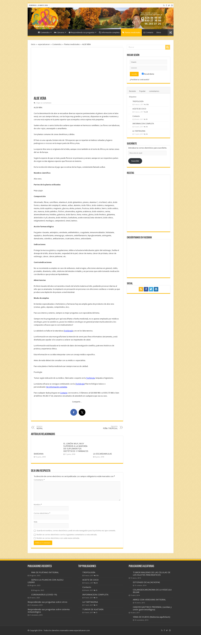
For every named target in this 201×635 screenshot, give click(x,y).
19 (146, 119)
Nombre (38, 505)
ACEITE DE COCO (139, 109)
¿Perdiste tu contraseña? (139, 80)
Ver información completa (56, 387)
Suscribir (135, 161)
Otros (158, 32)
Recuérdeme (148, 74)
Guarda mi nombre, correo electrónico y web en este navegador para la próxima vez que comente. (76, 531)
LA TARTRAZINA (138, 131)
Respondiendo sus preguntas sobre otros (47, 602)
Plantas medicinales (131, 32)
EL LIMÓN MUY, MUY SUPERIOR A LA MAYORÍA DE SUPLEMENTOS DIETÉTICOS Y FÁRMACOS (75, 447)
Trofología (68, 331)
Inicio (32, 32)
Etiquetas (132, 97)
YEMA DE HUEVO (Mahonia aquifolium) (151, 617)
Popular (142, 91)
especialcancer (44, 44)
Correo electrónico (42, 513)
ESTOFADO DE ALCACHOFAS (146, 582)
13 (96, 612)
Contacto (148, 32)
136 (147, 104)
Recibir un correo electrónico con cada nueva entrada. (58, 538)
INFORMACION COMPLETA (143, 124)
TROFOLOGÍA (137, 101)
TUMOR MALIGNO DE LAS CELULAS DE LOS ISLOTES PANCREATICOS (151, 573)
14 (146, 127)
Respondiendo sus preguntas (81, 32)
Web (35, 522)
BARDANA (38, 454)
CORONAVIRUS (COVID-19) (44, 594)
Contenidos (44, 32)
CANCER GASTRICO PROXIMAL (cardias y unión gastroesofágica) (152, 608)
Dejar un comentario (43, 103)
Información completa (109, 32)
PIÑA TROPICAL (103, 427)
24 (147, 112)
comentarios (154, 91)
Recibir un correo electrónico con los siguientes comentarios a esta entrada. (67, 535)
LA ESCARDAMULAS (102, 454)
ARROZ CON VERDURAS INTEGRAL (149, 599)
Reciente (132, 91)
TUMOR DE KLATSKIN (92, 609)
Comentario (39, 480)
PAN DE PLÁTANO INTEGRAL (45, 572)
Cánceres (59, 32)
